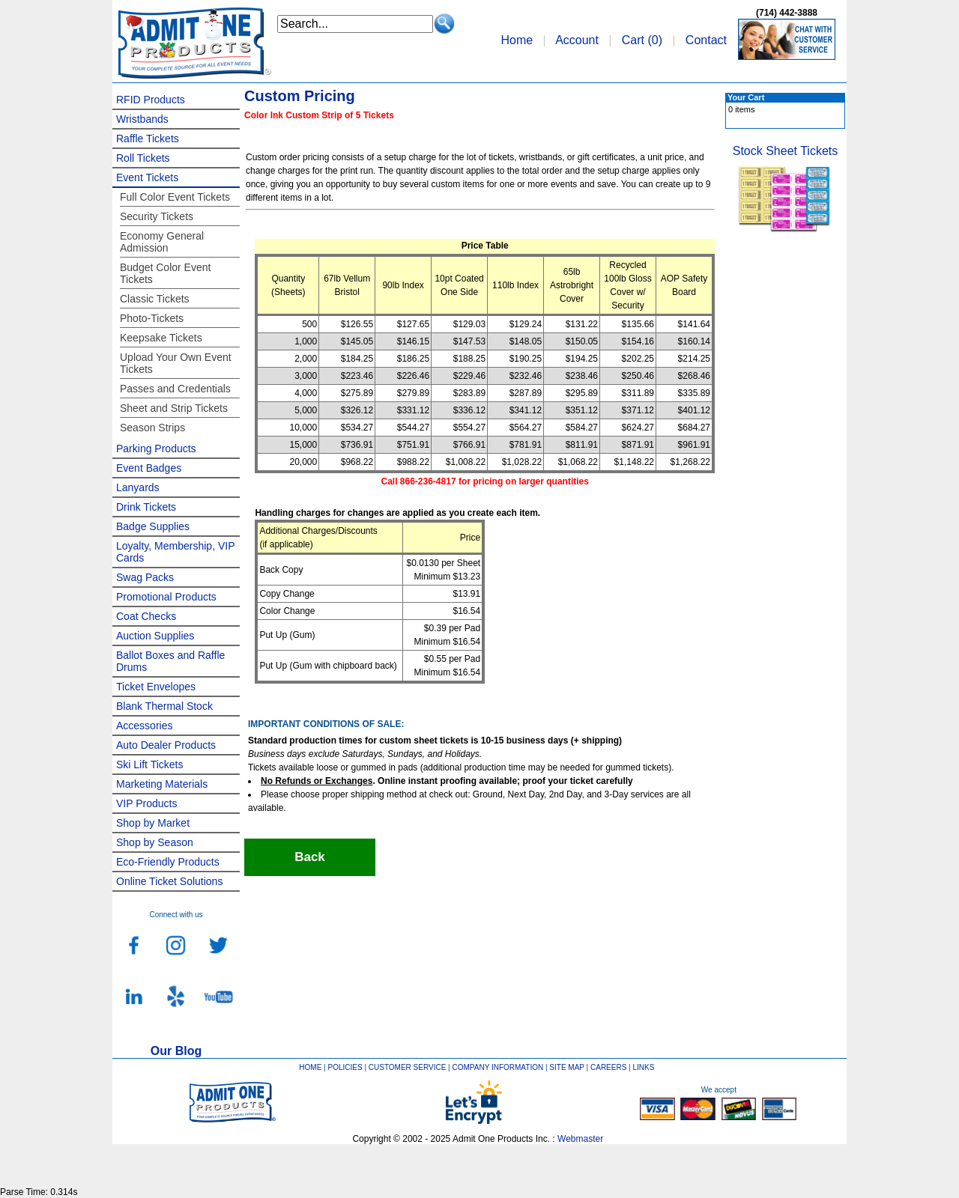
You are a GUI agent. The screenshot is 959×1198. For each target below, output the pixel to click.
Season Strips (152, 428)
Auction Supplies (155, 636)
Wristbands (142, 119)
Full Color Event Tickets (175, 197)
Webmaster (580, 1139)
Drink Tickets (146, 507)
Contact (706, 40)
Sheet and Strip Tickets (174, 408)
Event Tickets (147, 177)
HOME (310, 1067)
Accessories (144, 726)
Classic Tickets (155, 299)
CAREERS (608, 1067)
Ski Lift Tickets (149, 764)
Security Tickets (156, 216)
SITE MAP (566, 1067)
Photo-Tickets (152, 318)
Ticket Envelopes (156, 687)
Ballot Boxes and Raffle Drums (170, 661)
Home (516, 40)
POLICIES (345, 1067)
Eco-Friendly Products (168, 862)
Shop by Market (153, 823)
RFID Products (150, 100)
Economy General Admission (162, 242)
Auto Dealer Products (166, 745)
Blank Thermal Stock (164, 706)
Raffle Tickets (147, 139)
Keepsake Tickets (161, 338)
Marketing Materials (162, 784)
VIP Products (146, 803)
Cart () (642, 40)
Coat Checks (146, 616)
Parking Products (156, 448)
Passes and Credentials (175, 389)
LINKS (644, 1067)
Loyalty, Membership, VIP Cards (175, 552)
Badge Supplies (153, 526)
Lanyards (138, 487)
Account (577, 40)
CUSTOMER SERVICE (408, 1067)
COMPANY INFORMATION (498, 1067)
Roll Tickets (143, 158)
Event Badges (148, 468)
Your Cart (745, 97)
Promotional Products (166, 597)
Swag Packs (145, 577)
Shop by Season (154, 842)
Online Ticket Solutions (169, 881)
